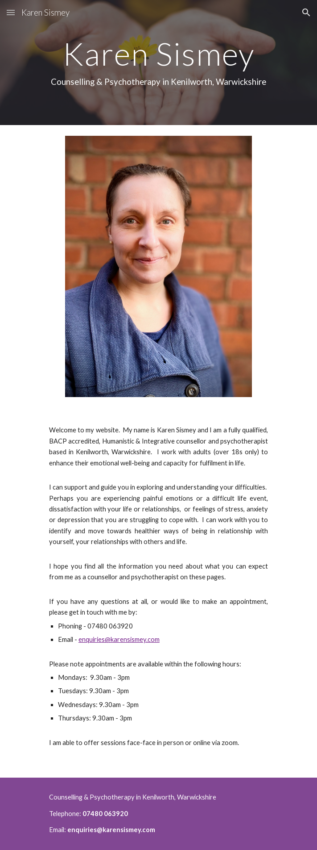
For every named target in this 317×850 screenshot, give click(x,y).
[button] (10, 12)
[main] (158, 62)
